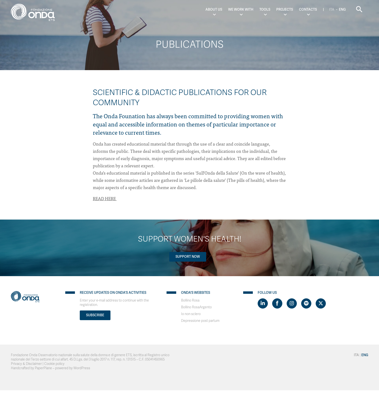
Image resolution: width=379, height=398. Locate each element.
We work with (240, 9)
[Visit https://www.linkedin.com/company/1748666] (263, 303)
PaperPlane (43, 368)
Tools (264, 9)
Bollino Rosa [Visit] (190, 300)
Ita (331, 9)
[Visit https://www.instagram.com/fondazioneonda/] (292, 303)
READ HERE (105, 198)
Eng (342, 9)
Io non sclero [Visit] (191, 314)
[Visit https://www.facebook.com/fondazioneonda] (277, 303)
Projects (284, 9)
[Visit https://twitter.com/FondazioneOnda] (321, 303)
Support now (187, 257)
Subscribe (95, 315)
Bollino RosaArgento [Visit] (196, 307)
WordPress (81, 368)
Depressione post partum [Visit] (200, 321)
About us (213, 9)
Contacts (308, 9)
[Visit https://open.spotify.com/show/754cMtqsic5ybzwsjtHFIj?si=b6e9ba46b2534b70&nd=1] (306, 303)
